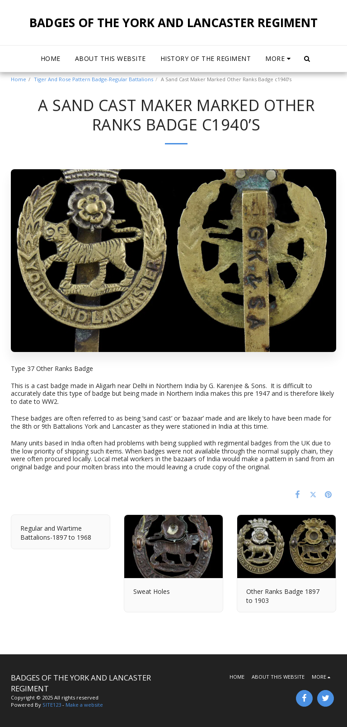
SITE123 (51, 704)
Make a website (84, 704)
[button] (307, 59)
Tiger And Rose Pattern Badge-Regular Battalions (93, 79)
